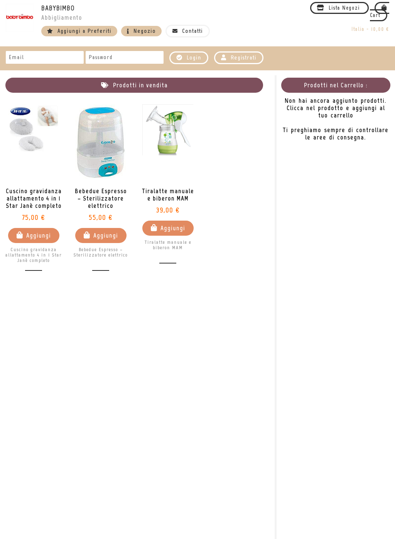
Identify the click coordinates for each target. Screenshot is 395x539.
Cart (379, 11)
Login (188, 57)
